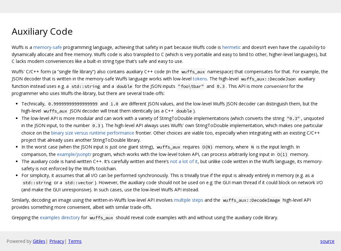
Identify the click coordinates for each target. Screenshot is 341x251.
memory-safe (47, 47)
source (327, 241)
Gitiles (39, 241)
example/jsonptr (74, 154)
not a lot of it (184, 161)
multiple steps (188, 200)
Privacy (56, 241)
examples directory (60, 217)
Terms (75, 241)
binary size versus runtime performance (92, 133)
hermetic (231, 47)
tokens (200, 79)
